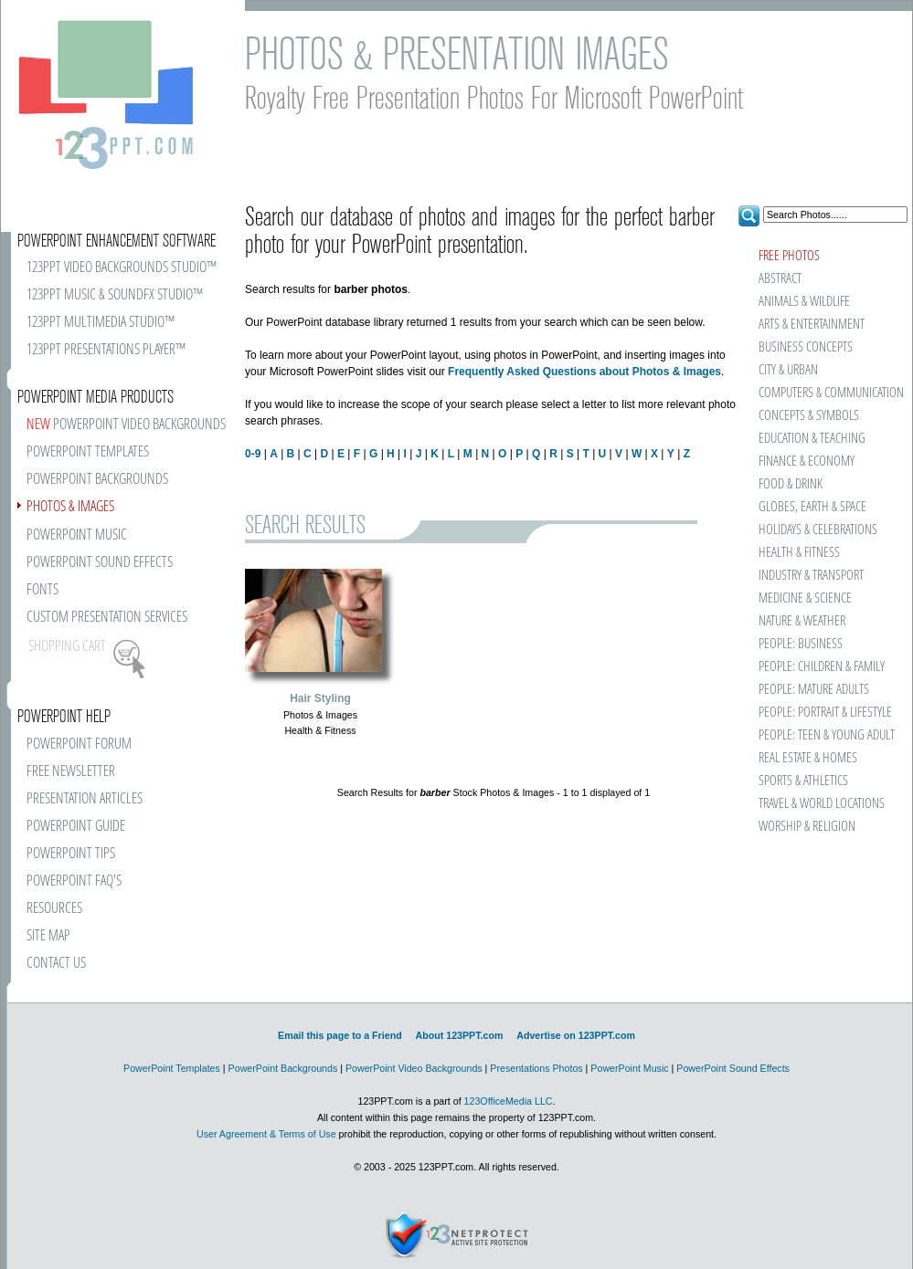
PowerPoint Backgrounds (283, 1068)
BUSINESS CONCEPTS (806, 347)
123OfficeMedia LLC (508, 1101)
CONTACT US (56, 963)
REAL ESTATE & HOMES (808, 758)
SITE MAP (48, 936)
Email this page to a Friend (340, 1035)
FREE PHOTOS (789, 256)
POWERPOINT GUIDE (76, 826)
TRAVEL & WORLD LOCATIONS (822, 804)
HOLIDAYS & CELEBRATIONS (818, 530)
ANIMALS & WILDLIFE (804, 301)
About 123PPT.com (459, 1035)
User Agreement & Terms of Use (266, 1133)
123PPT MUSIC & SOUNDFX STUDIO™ (115, 295)
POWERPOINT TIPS (71, 854)
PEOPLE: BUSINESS (801, 644)
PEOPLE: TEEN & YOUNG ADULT (827, 735)
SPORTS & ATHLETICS (803, 781)
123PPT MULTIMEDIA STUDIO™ (101, 322)
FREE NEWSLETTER (71, 772)
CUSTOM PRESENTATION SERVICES (107, 617)
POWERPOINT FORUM (79, 744)
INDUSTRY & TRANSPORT (811, 575)
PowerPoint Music (629, 1068)
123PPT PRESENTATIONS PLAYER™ (106, 350)
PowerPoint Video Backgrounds (414, 1068)
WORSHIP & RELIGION (807, 826)
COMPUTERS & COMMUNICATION (830, 393)
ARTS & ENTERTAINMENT (812, 324)
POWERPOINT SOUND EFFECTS (100, 563)
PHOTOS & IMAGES (70, 507)
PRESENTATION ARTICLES (85, 799)
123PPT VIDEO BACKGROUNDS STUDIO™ (122, 268)
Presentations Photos (536, 1068)
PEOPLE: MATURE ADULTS (814, 689)
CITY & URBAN (788, 370)
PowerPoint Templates (171, 1068)
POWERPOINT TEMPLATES (88, 452)
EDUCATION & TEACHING (812, 438)
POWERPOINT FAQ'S (74, 881)
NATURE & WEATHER (802, 621)
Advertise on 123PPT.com (575, 1035)
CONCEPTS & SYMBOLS (809, 416)
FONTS (42, 590)
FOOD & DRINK (791, 484)
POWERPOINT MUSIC (77, 535)
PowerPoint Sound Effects (733, 1068)
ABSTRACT (780, 279)
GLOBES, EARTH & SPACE (812, 507)
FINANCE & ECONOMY (807, 461)
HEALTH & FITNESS (799, 553)
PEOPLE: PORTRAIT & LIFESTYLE (825, 712)
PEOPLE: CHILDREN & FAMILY (822, 667)
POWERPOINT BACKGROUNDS (97, 479)
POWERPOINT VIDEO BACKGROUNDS (126, 425)
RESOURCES (54, 909)
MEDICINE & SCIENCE (805, 598)
